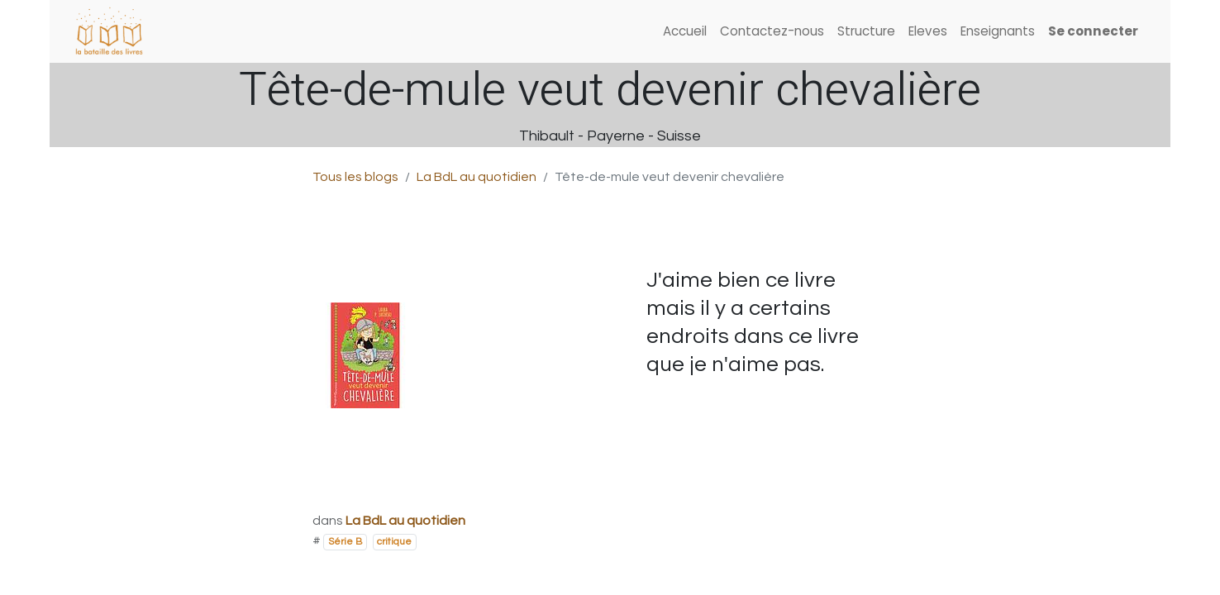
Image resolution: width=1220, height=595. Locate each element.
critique (394, 541)
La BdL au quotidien (476, 176)
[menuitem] (684, 32)
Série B (345, 541)
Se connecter (1093, 31)
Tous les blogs (355, 176)
